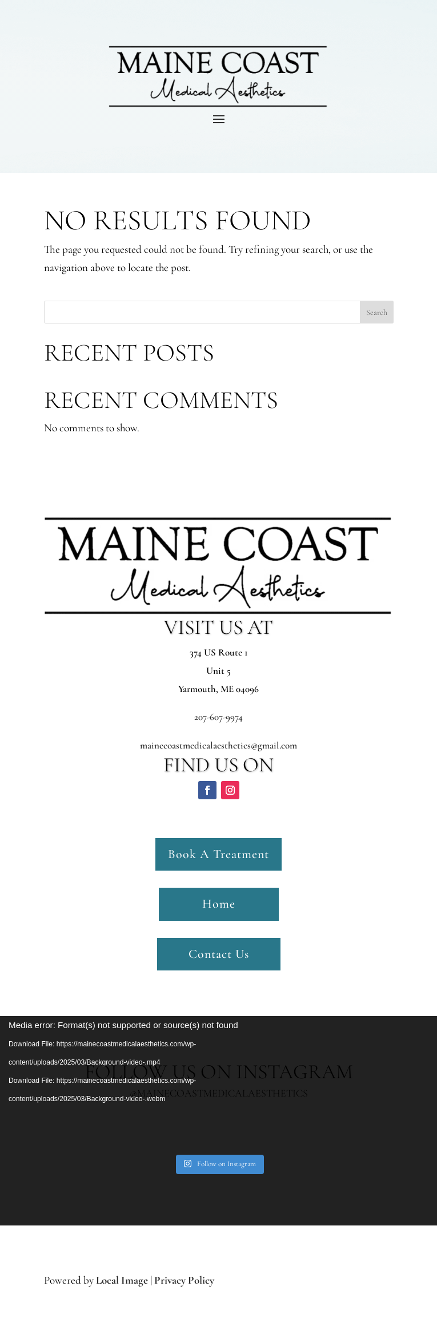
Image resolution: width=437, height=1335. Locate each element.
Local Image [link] (122, 1280)
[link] (220, 1164)
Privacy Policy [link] (184, 1280)
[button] (207, 790)
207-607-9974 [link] (218, 717)
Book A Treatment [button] (218, 854)
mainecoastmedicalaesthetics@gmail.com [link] (218, 745)
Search (376, 312)
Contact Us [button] (219, 953)
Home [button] (218, 903)
